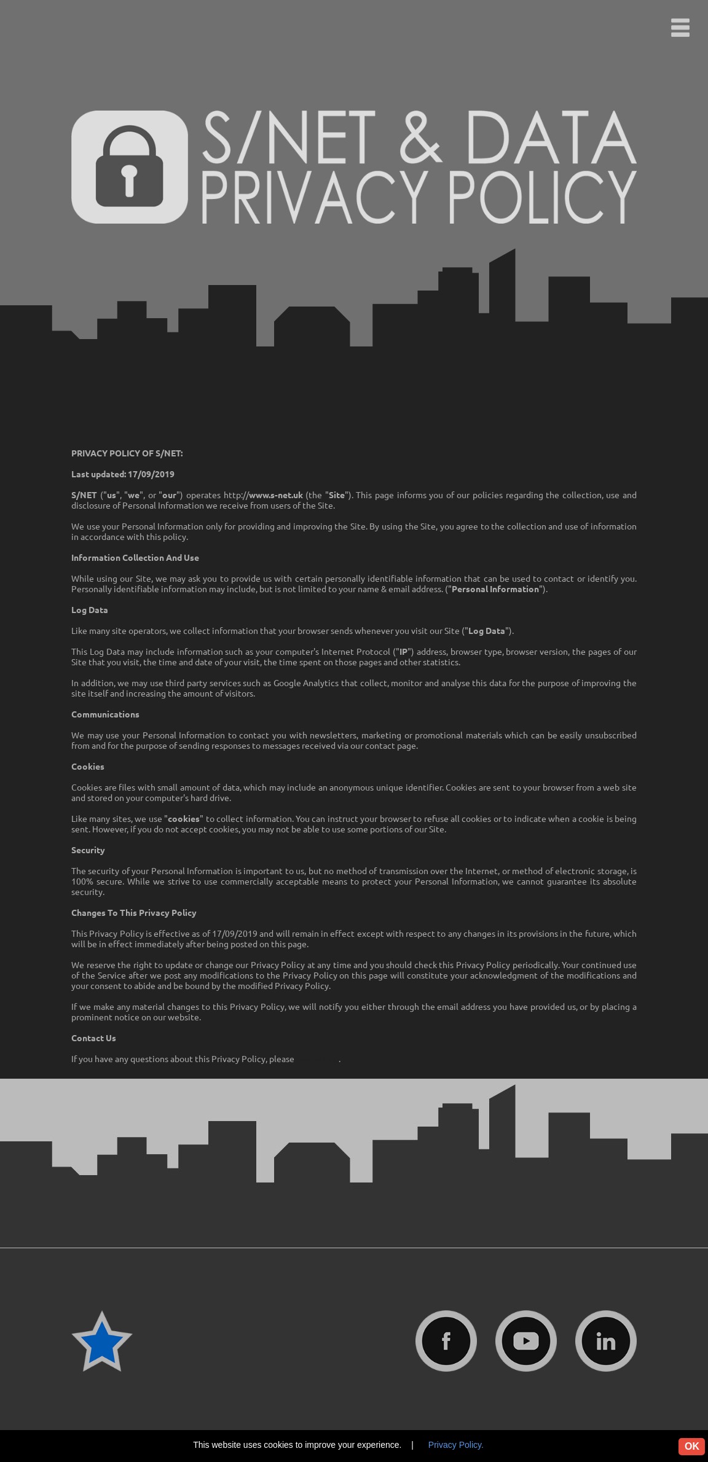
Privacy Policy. (456, 1445)
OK (692, 1446)
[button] (680, 27)
